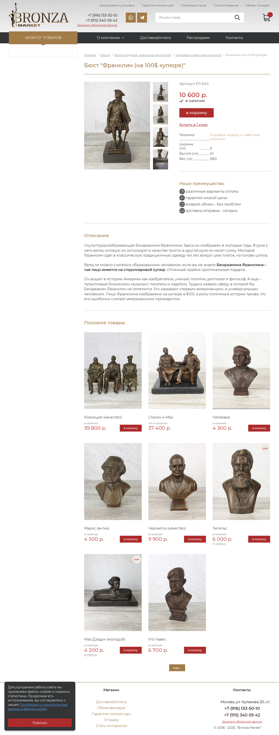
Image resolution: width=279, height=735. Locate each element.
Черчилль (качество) (167, 528)
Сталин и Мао (160, 417)
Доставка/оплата (155, 38)
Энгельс (220, 528)
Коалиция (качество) (103, 417)
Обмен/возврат (111, 708)
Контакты (234, 38)
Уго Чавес (157, 639)
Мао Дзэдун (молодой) (104, 639)
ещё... (177, 667)
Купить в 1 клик (193, 125)
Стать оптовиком (225, 5)
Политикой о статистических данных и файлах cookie (38, 707)
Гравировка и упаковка (117, 5)
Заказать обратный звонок (97, 25)
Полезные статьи (193, 5)
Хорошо (40, 723)
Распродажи (198, 38)
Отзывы (111, 720)
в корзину (196, 112)
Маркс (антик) (96, 528)
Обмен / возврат (258, 5)
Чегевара (221, 417)
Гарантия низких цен (158, 5)
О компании (108, 38)
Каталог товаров (43, 38)
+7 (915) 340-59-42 (242, 715)
